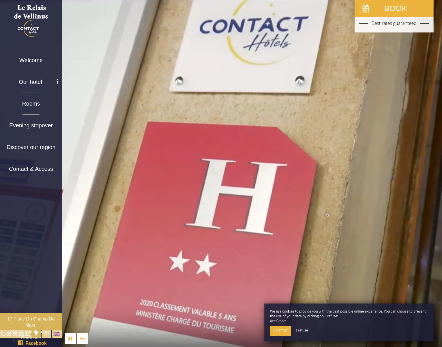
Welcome (31, 60)
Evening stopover (31, 125)
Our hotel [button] (38, 82)
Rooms (31, 104)
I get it (280, 330)
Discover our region (30, 147)
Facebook (32, 343)
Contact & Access (31, 169)
